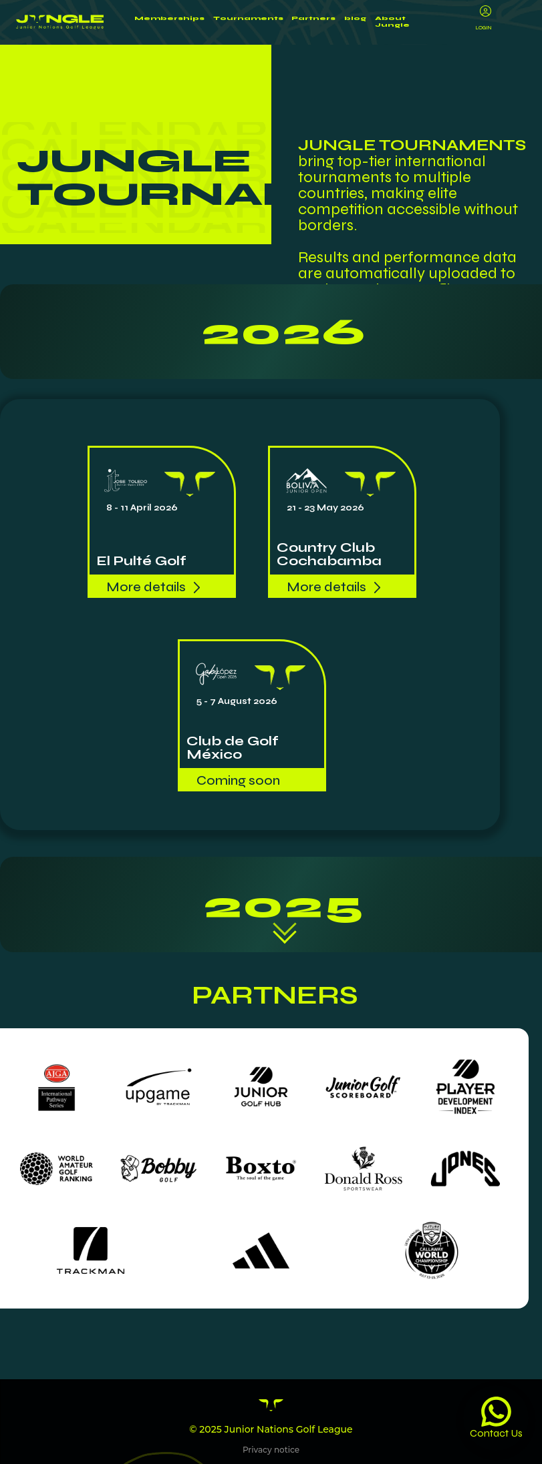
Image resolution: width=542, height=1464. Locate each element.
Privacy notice (271, 1453)
